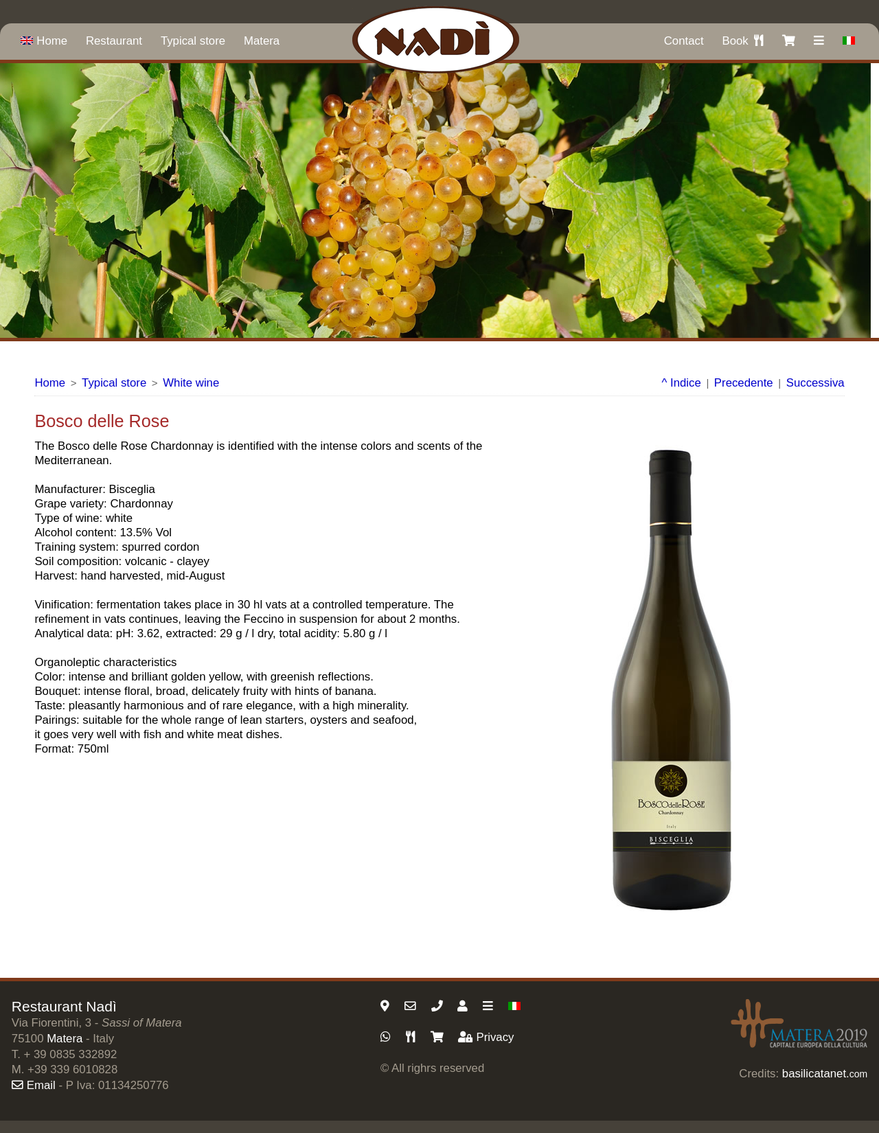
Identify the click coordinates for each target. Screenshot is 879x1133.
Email (34, 1085)
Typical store (193, 40)
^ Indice (681, 382)
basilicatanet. (824, 1073)
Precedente (743, 382)
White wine (191, 382)
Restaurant (114, 40)
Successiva (815, 382)
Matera (261, 40)
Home (44, 40)
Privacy (486, 1037)
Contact (684, 40)
